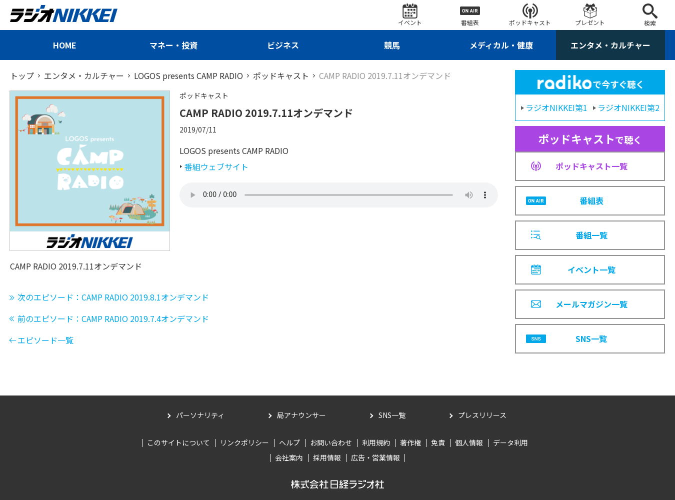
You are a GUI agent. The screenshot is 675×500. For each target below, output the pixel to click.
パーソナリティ (200, 415)
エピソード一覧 (46, 340)
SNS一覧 (392, 415)
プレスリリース (482, 415)
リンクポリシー (244, 443)
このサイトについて (178, 443)
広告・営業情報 (375, 457)
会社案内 (289, 457)
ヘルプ (289, 443)
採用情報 (327, 457)
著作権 (410, 443)
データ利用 (510, 443)
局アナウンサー (301, 415)
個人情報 (469, 443)
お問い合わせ (331, 443)
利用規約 (376, 443)
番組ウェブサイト (216, 166)
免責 (438, 443)
